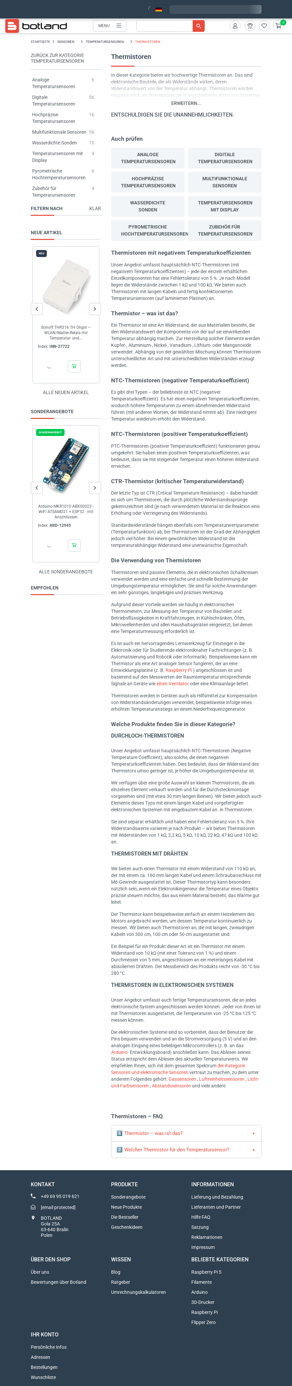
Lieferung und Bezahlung (217, 1197)
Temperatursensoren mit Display (225, 206)
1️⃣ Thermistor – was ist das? (149, 1133)
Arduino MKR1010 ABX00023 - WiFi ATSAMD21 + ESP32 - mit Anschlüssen (66, 511)
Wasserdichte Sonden (54, 142)
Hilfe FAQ (200, 1217)
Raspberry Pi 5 (206, 1272)
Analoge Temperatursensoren (148, 158)
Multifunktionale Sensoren (59, 132)
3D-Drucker (202, 1302)
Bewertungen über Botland (58, 1282)
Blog (115, 1272)
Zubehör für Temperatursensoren (225, 230)
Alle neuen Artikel (66, 392)
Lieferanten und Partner (216, 1207)
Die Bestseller (124, 1217)
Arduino (199, 1292)
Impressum (203, 1247)
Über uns (40, 1272)
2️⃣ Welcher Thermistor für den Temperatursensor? (172, 1150)
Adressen (40, 1357)
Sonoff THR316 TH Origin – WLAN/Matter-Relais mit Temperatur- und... (66, 332)
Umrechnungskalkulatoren (138, 1292)
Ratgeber (120, 1282)
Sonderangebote (128, 1197)
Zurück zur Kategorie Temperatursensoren (57, 58)
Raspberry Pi (179, 670)
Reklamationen (206, 1237)
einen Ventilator (173, 683)
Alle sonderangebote (66, 571)
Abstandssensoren (171, 1085)
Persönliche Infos (49, 1347)
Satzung (200, 1227)
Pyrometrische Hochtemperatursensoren (153, 230)
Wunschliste (43, 1377)
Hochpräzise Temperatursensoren (148, 182)
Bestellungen (44, 1367)
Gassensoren (182, 1079)
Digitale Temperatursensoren (225, 158)
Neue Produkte (126, 1207)
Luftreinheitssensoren (222, 1079)
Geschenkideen (126, 1227)
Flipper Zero (203, 1322)
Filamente (201, 1282)
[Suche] (170, 26)
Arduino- (120, 1052)
